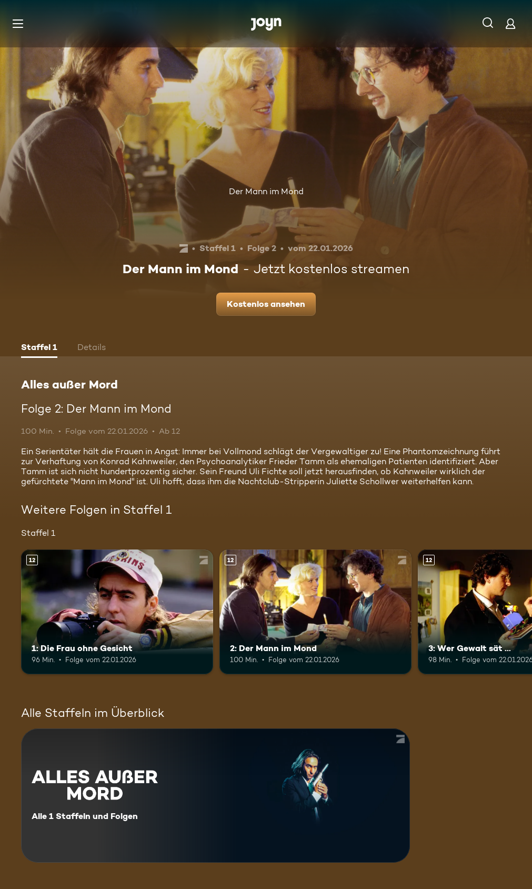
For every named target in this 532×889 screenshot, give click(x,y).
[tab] (39, 348)
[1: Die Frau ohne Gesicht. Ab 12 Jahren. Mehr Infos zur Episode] (117, 612)
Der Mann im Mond (266, 191)
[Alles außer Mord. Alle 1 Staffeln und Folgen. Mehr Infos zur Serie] (215, 795)
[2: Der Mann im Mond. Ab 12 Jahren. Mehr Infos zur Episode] (315, 612)
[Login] (510, 23)
